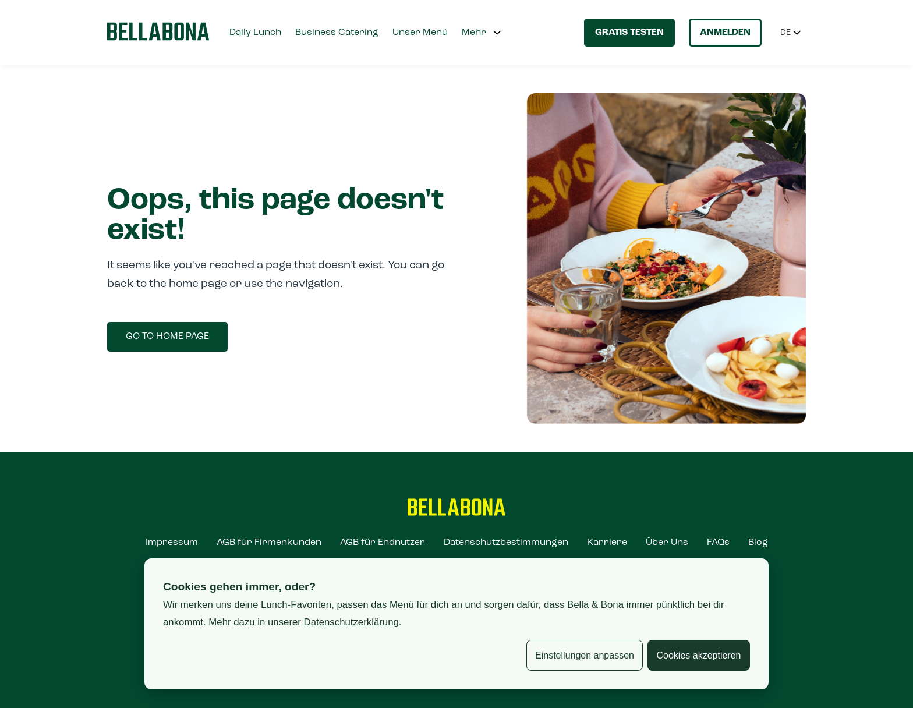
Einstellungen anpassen (584, 655)
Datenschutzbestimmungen (506, 542)
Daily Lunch (255, 32)
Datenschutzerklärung (351, 622)
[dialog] (456, 623)
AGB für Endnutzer (382, 542)
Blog (758, 542)
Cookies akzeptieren (699, 655)
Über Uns (667, 542)
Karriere (607, 542)
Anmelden (725, 32)
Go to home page (167, 336)
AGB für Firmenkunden (269, 542)
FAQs (718, 542)
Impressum (172, 542)
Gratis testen (629, 32)
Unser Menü (420, 32)
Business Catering (336, 32)
